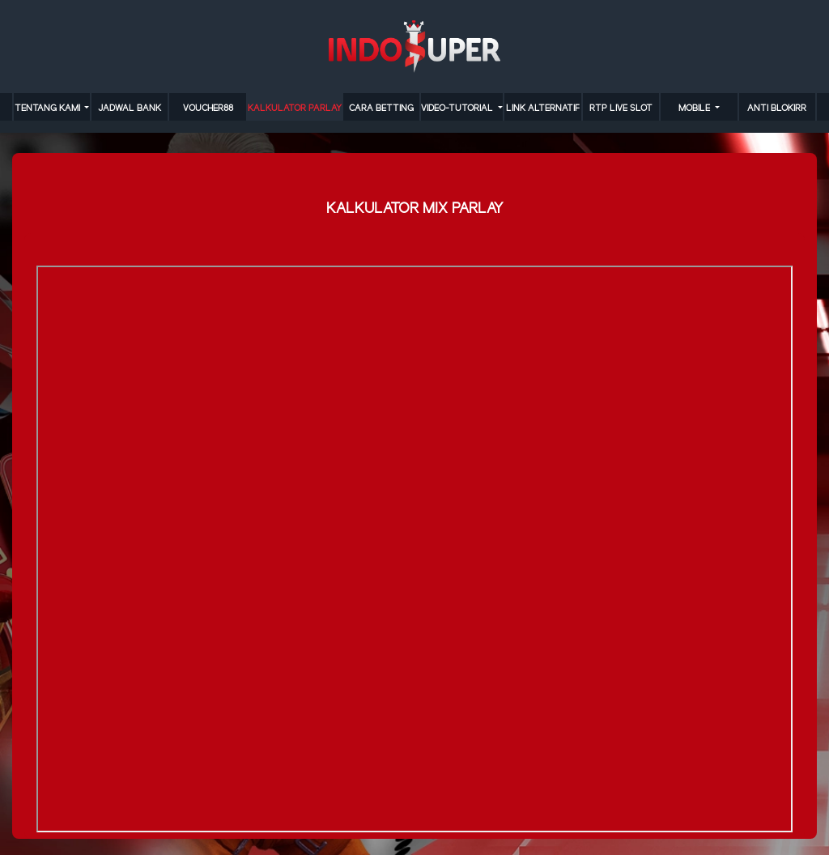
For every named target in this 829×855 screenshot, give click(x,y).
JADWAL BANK (129, 108)
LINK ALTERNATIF (543, 108)
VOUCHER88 (208, 108)
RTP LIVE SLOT (621, 108)
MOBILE (695, 108)
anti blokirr (776, 108)
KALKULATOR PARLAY (295, 108)
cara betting (381, 108)
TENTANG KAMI (49, 108)
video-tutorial (458, 108)
